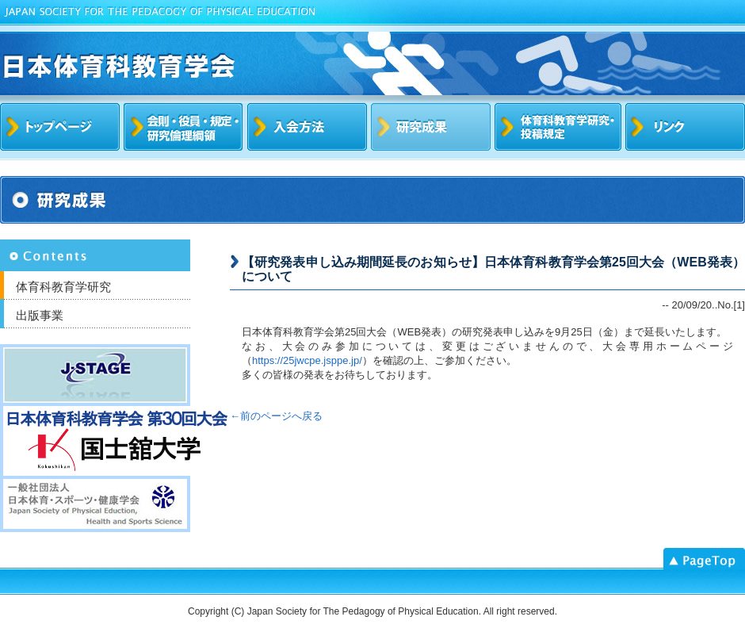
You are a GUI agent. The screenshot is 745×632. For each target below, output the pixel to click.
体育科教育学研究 (63, 286)
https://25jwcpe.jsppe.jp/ (307, 360)
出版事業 (39, 315)
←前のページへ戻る (276, 416)
